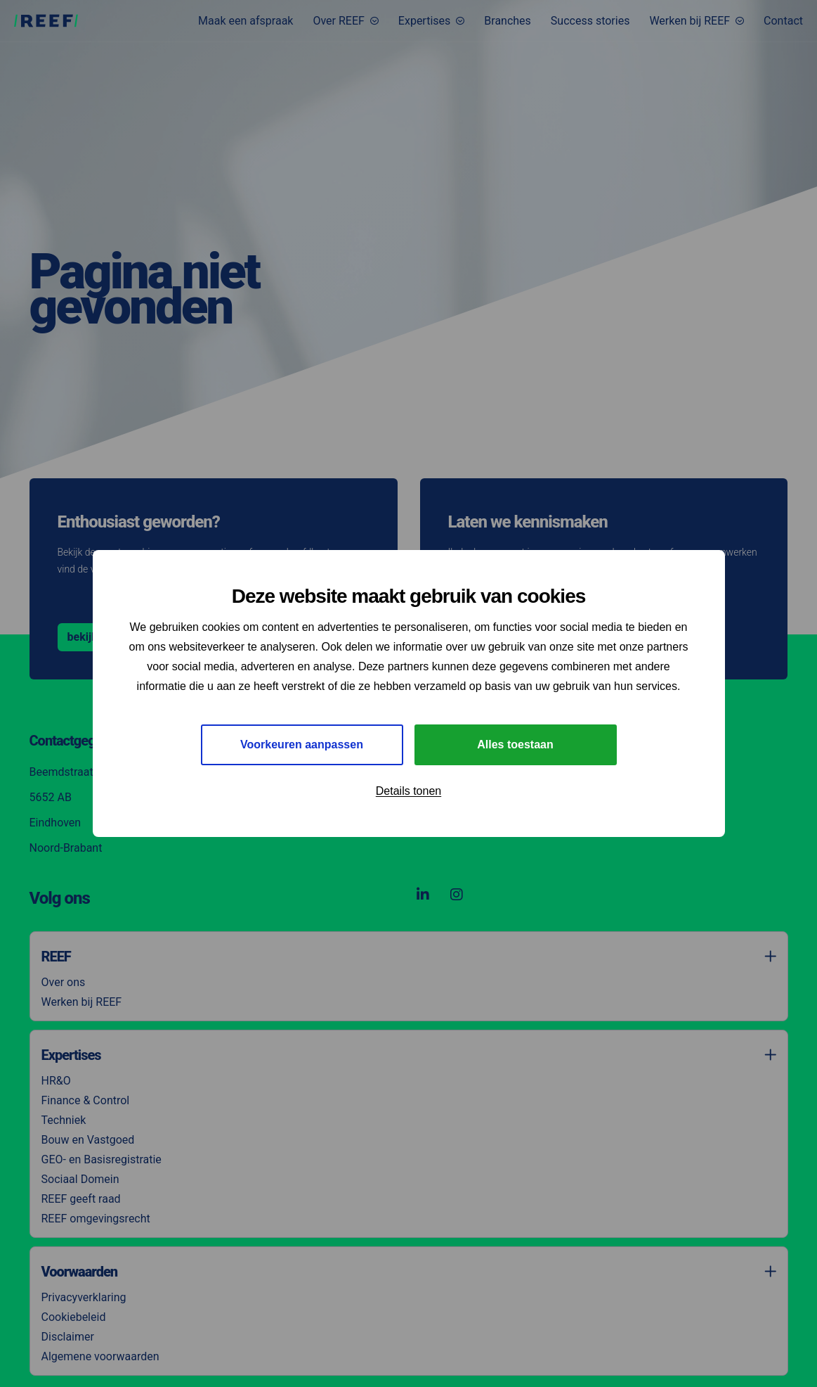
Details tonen (408, 791)
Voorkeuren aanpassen (301, 744)
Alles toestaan (515, 744)
